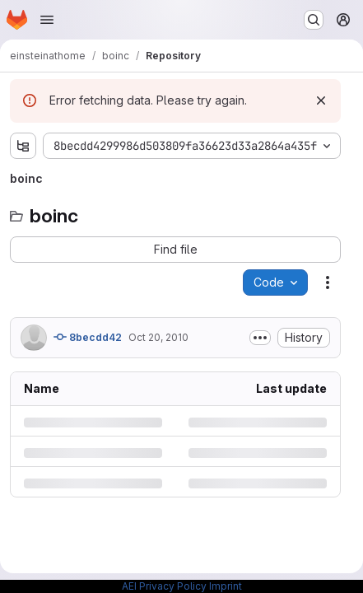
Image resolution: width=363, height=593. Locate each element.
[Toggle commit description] (260, 337)
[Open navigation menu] (47, 20)
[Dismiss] (321, 100)
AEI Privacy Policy (164, 586)
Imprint (225, 586)
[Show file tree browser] (23, 146)
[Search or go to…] (313, 20)
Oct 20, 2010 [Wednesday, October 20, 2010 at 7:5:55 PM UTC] (158, 337)
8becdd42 (88, 336)
